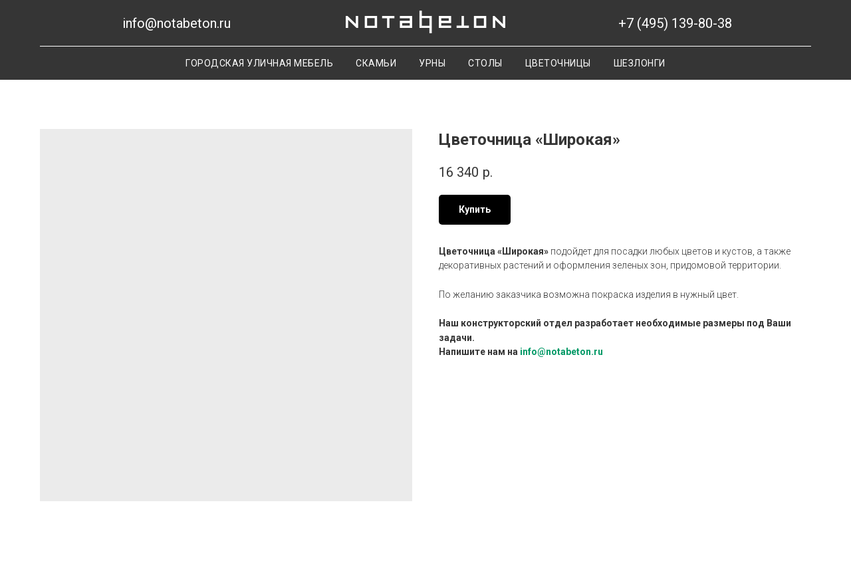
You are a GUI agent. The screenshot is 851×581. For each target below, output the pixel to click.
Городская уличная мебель (259, 63)
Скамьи (376, 63)
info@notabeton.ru (176, 23)
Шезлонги (640, 63)
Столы (485, 63)
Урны (432, 63)
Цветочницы (558, 63)
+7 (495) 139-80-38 (675, 23)
